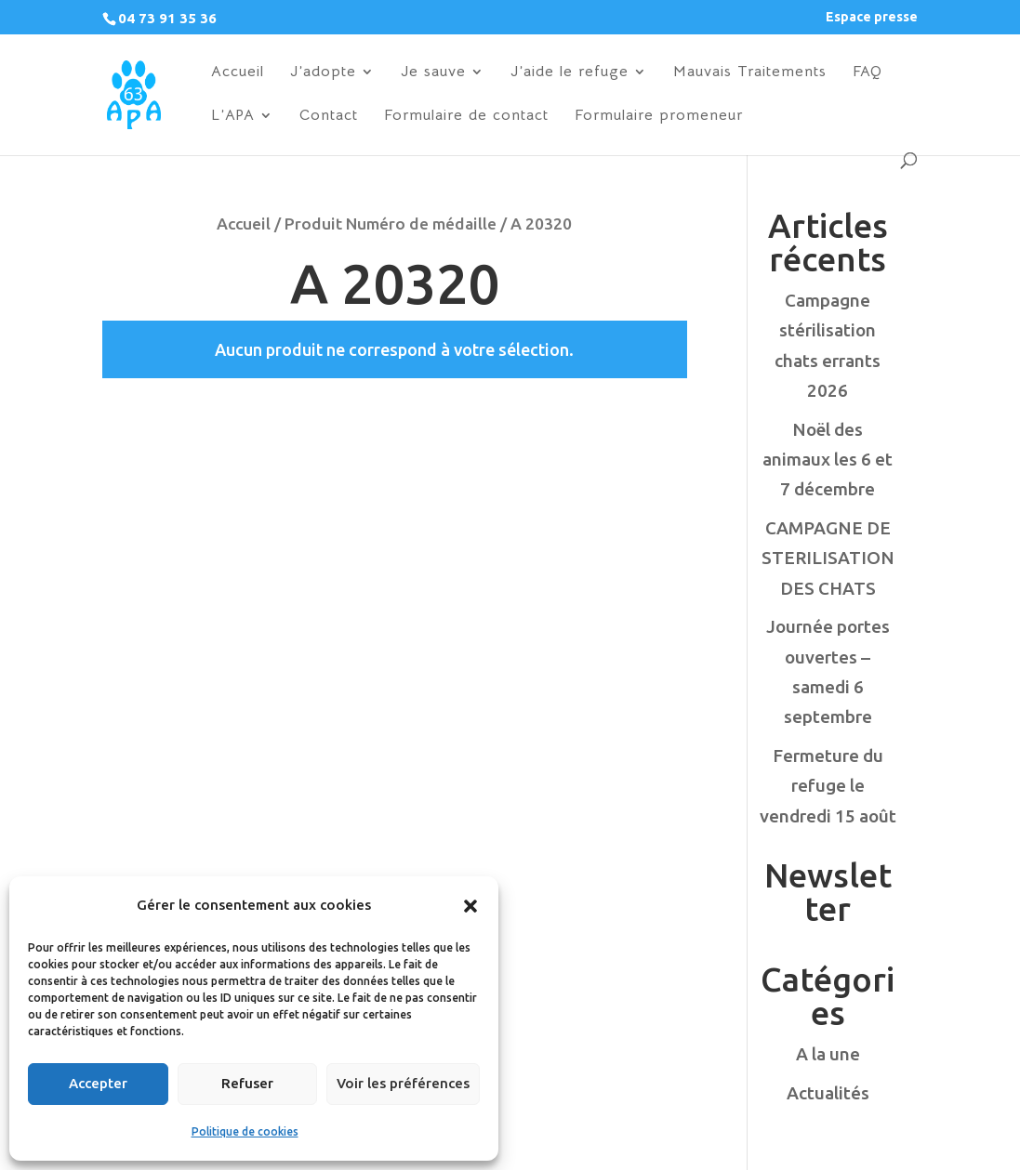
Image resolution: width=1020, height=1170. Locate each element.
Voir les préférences (403, 1083)
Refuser (247, 1083)
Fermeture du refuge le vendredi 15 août (828, 785)
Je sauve (433, 73)
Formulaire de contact (466, 117)
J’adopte (323, 73)
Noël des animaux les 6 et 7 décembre (827, 459)
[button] (470, 906)
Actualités (828, 1093)
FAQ (867, 73)
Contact (328, 117)
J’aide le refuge (569, 73)
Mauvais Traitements (750, 73)
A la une (828, 1054)
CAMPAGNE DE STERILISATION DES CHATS (828, 558)
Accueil (237, 73)
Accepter (98, 1083)
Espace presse (872, 17)
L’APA (233, 117)
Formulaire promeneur (659, 117)
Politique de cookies (245, 1131)
